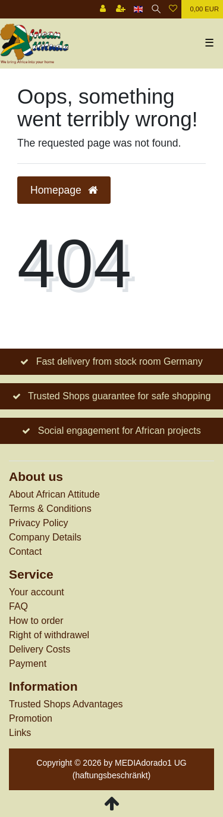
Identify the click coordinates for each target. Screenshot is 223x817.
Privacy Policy (38, 523)
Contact (25, 551)
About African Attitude (54, 494)
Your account (36, 592)
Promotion (30, 718)
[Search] (156, 9)
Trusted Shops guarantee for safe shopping (119, 396)
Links (20, 733)
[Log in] (103, 9)
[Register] (121, 9)
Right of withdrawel (49, 635)
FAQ (18, 606)
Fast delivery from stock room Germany (119, 361)
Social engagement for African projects (119, 430)
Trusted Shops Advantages (66, 704)
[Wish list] (173, 9)
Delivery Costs (39, 649)
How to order (36, 621)
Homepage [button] (64, 190)
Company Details (45, 537)
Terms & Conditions (50, 509)
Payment (27, 663)
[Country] (138, 9)
